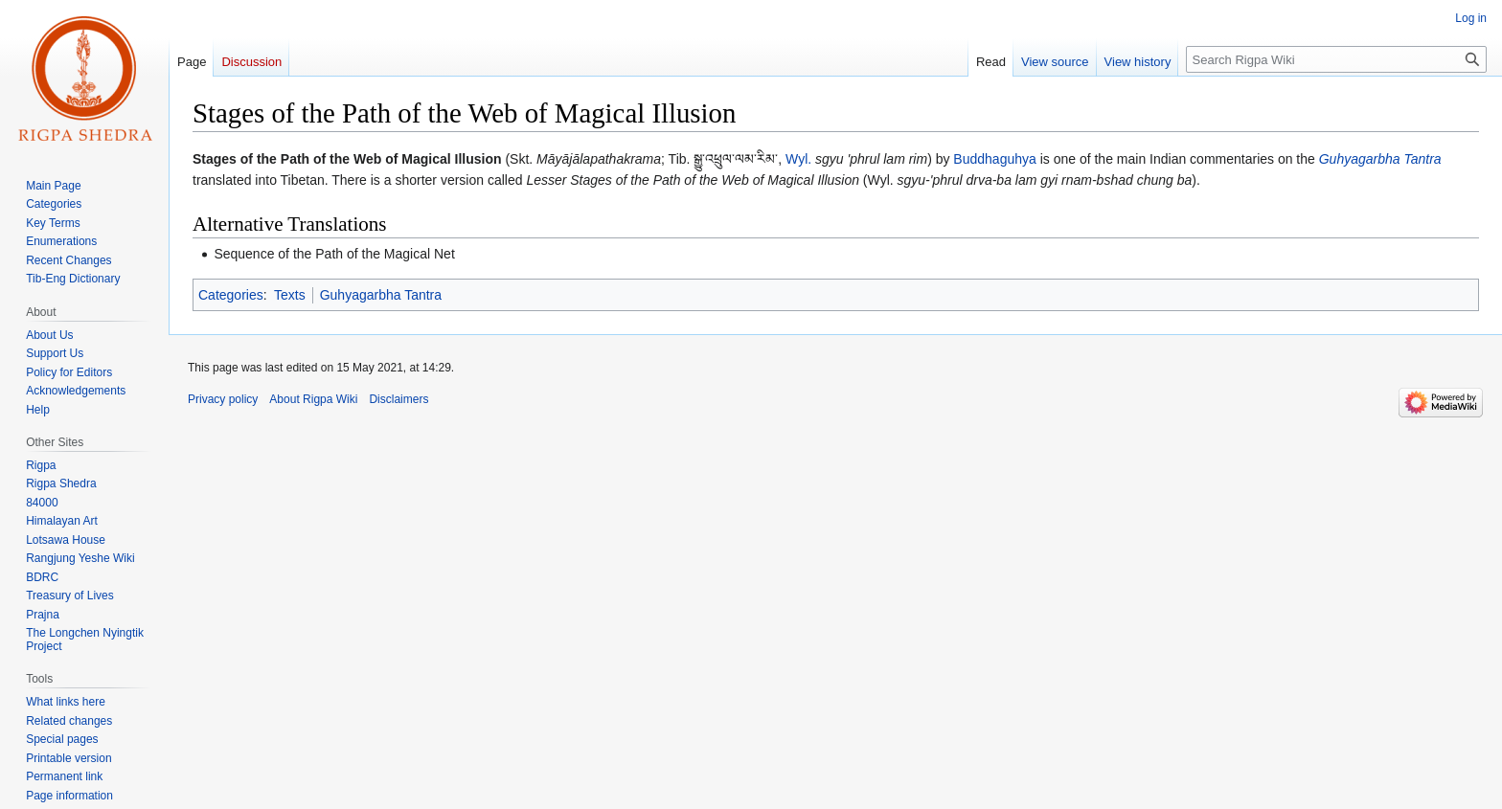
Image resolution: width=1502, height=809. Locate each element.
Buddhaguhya (994, 159)
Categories (230, 295)
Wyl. (798, 159)
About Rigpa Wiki (313, 399)
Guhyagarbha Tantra (1380, 159)
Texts (290, 295)
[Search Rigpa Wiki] (1336, 59)
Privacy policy (223, 399)
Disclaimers (398, 399)
